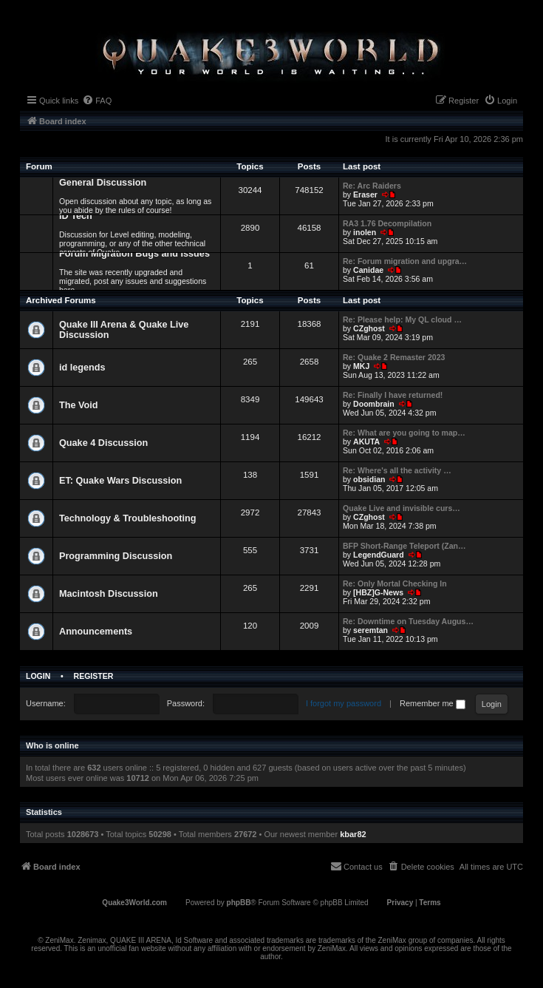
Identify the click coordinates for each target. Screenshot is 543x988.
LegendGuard (378, 554)
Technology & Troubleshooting (127, 518)
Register (94, 675)
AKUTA (366, 441)
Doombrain (374, 403)
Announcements (95, 631)
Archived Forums (61, 300)
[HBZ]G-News (378, 592)
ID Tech (75, 216)
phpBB (239, 903)
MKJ (361, 366)
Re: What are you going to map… (404, 432)
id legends (82, 367)
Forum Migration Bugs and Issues (134, 253)
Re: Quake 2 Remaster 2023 (394, 357)
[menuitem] (97, 100)
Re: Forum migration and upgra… (405, 261)
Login (38, 675)
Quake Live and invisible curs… (401, 508)
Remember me (432, 703)
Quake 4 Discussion (103, 443)
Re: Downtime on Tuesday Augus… (408, 621)
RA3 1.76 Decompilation (387, 223)
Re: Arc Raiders (372, 185)
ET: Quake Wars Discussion (120, 481)
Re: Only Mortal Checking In (395, 583)
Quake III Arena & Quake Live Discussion (123, 329)
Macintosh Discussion (108, 594)
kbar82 (353, 834)
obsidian (369, 479)
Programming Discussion (115, 556)
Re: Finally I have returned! (393, 394)
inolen (364, 232)
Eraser (365, 194)
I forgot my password (343, 703)
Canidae (368, 269)
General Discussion (102, 182)
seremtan (370, 630)
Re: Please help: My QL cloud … (402, 319)
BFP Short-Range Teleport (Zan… (404, 545)
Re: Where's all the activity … (397, 470)
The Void (78, 405)
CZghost (369, 328)
